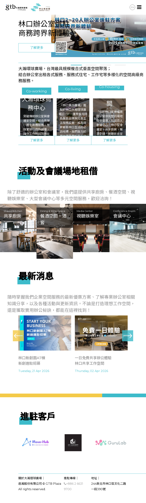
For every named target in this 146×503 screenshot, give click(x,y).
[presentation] (18, 335)
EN (132, 7)
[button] (76, 64)
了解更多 (36, 48)
